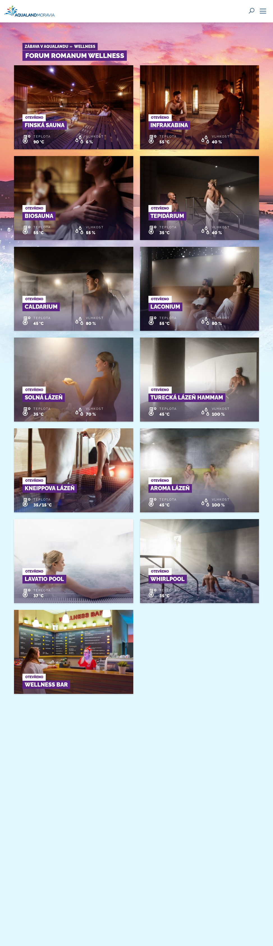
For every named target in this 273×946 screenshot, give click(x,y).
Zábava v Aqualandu (46, 46)
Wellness (84, 46)
